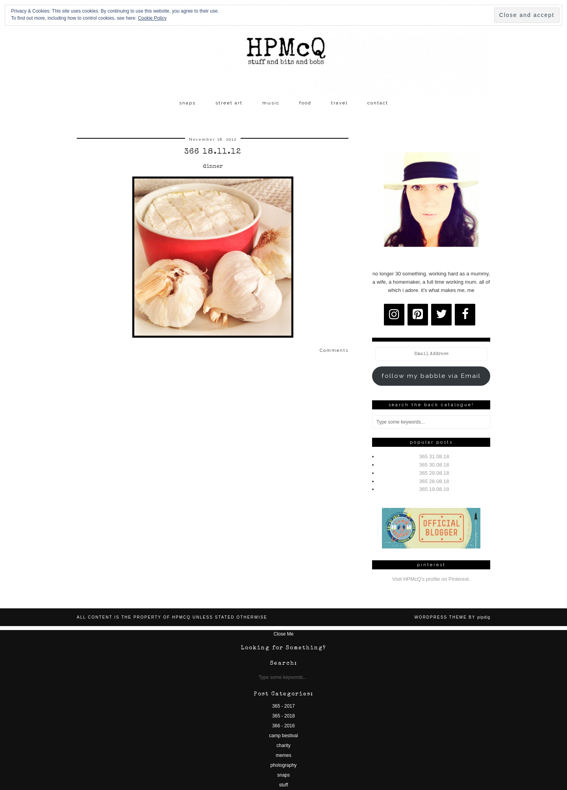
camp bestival (283, 735)
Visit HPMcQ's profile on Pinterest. (431, 579)
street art (229, 103)
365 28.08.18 (434, 481)
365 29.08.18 (434, 473)
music (271, 103)
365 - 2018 (283, 716)
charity (283, 745)
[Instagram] (394, 314)
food (305, 103)
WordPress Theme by (452, 617)
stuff (283, 785)
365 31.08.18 (434, 456)
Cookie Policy (152, 18)
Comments (334, 350)
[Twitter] (441, 314)
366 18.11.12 (212, 152)
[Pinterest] (418, 314)
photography (284, 765)
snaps (187, 103)
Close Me (284, 634)
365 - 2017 (283, 706)
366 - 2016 (283, 726)
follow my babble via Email (431, 375)
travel (339, 103)
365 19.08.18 (434, 489)
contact (377, 103)
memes (283, 755)
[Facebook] (465, 314)
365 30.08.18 (434, 465)
